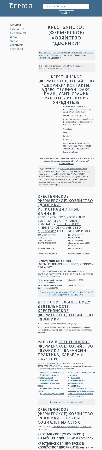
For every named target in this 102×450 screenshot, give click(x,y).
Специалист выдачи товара (52, 372)
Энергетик (75, 377)
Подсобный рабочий (49, 380)
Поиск (14, 40)
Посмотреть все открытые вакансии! (66, 402)
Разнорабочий (77, 396)
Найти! (66, 12)
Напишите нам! (66, 163)
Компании (17, 28)
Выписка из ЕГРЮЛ (18, 34)
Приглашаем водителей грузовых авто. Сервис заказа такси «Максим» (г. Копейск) (81, 391)
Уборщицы (75, 385)
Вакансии (16, 44)
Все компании (45, 52)
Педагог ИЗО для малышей (52, 393)
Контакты (16, 49)
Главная (15, 24)
